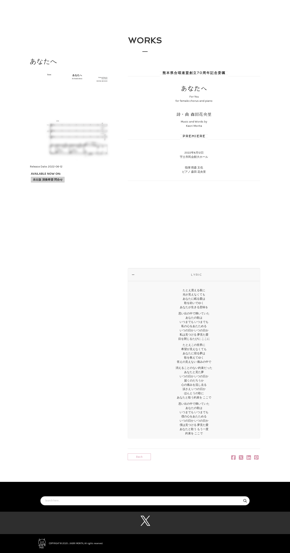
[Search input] (143, 501)
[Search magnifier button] (245, 501)
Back (139, 456)
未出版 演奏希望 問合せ (48, 179)
